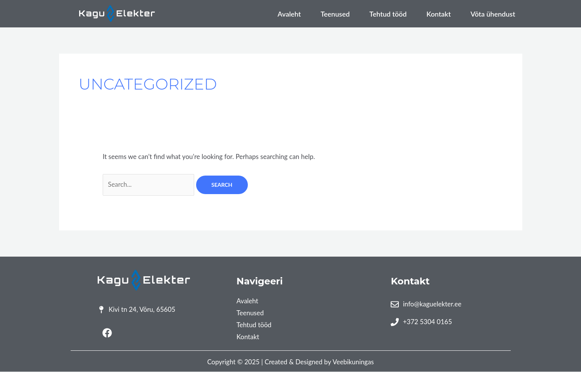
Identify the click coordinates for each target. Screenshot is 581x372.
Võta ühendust (493, 14)
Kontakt (438, 14)
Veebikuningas (353, 362)
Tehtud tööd (388, 14)
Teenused (334, 14)
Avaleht (289, 14)
